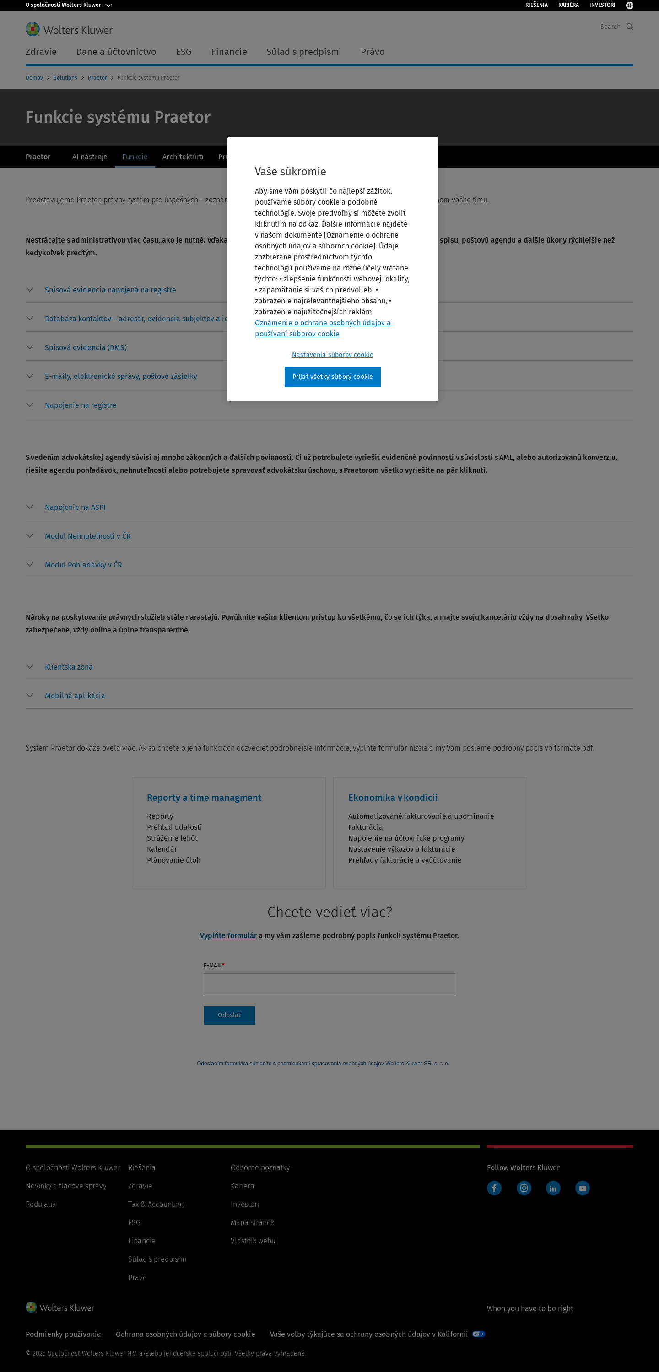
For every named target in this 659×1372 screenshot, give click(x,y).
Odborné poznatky (260, 1167)
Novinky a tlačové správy (66, 1186)
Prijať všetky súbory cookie (332, 377)
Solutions (66, 78)
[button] (110, 290)
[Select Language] (629, 5)
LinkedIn (553, 1188)
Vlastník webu (253, 1241)
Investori (602, 5)
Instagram (524, 1188)
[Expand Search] (629, 27)
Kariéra (568, 5)
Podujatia (41, 1204)
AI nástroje (90, 156)
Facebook (494, 1188)
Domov (35, 78)
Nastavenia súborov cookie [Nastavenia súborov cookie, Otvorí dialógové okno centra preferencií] (332, 355)
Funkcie (135, 156)
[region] (332, 269)
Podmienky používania (63, 1334)
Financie (142, 1241)
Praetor (98, 78)
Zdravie (140, 1186)
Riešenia (536, 5)
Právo (137, 1277)
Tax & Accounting (156, 1204)
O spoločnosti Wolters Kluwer (73, 1167)
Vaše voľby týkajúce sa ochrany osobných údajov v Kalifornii (369, 1334)
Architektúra (183, 156)
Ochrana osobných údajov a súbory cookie (185, 1334)
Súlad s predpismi (157, 1259)
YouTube (582, 1188)
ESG (134, 1222)
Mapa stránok (253, 1222)
